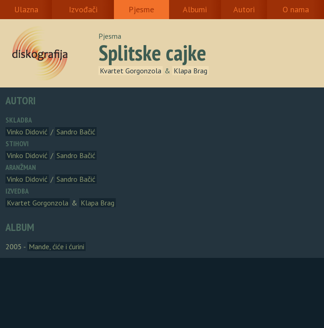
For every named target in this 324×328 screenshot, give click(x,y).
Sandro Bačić (76, 131)
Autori (244, 9)
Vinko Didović (27, 131)
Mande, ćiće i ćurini (56, 246)
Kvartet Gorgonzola (130, 70)
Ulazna (26, 9)
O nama (296, 9)
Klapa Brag (190, 70)
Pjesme (141, 9)
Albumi (195, 9)
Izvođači (83, 9)
